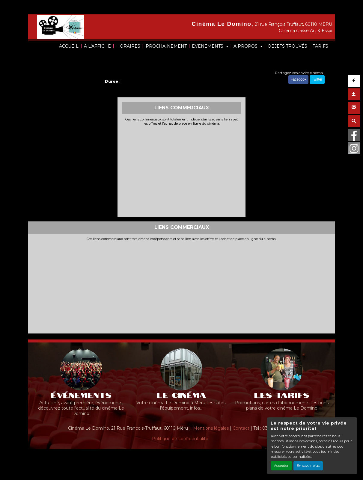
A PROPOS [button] (246, 46)
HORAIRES (128, 46)
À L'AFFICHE (97, 46)
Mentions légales (211, 428)
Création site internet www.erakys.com (161, 457)
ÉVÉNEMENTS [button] (208, 46)
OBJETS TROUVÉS (287, 46)
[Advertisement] (181, 170)
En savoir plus (308, 466)
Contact (241, 428)
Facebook (298, 79)
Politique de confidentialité (180, 438)
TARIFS (320, 46)
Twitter (317, 79)
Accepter (281, 466)
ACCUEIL (69, 46)
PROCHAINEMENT (166, 46)
